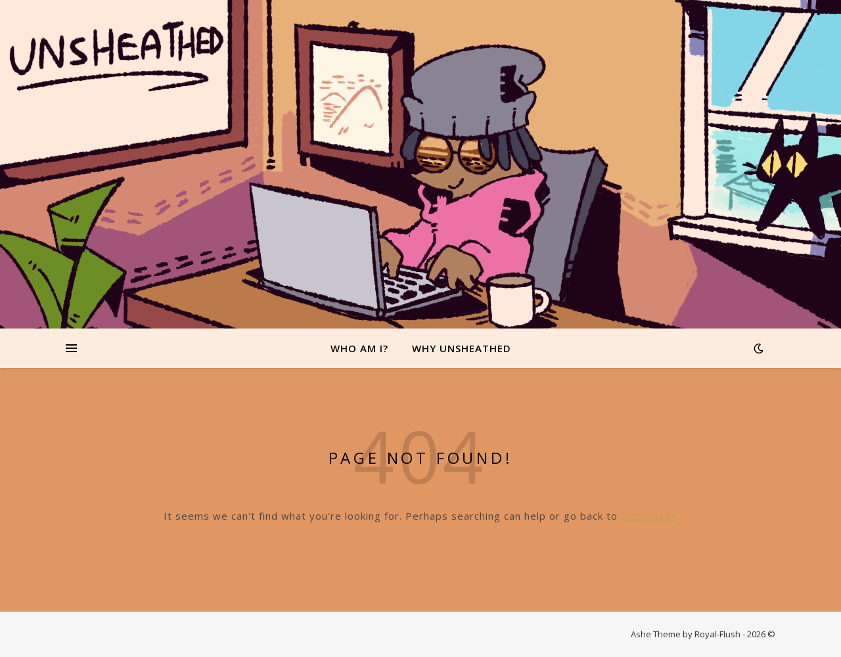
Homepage (649, 515)
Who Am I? (359, 348)
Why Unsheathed (461, 348)
